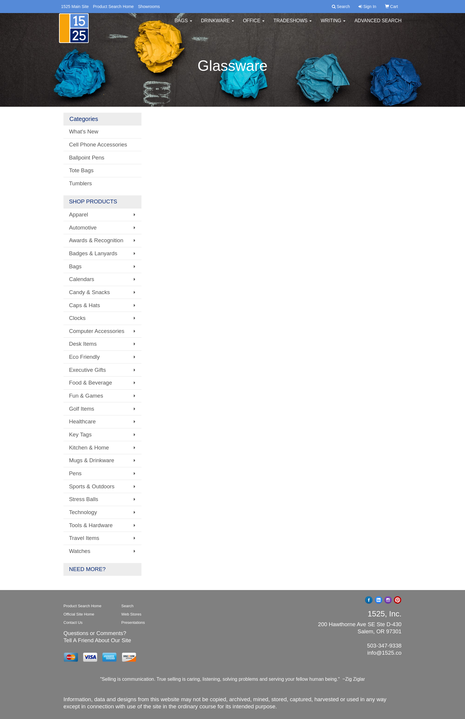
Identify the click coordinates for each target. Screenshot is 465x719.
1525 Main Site (75, 6)
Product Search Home (113, 6)
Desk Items (83, 344)
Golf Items (81, 409)
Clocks (77, 318)
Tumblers (80, 183)
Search (127, 606)
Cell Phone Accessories (98, 144)
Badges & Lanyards (93, 253)
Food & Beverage (90, 383)
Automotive (83, 227)
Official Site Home (78, 614)
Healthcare (82, 421)
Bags (183, 23)
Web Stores (131, 614)
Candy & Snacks (89, 292)
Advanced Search (378, 23)
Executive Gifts (87, 370)
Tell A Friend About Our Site (97, 640)
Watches (79, 551)
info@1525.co (384, 653)
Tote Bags (81, 170)
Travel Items (84, 538)
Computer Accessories (97, 331)
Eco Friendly (84, 357)
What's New (83, 131)
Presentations (133, 622)
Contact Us (72, 622)
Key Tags (80, 434)
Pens (75, 473)
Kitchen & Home (89, 447)
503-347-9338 (384, 646)
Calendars (81, 279)
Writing (333, 23)
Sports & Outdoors (91, 486)
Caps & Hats (84, 305)
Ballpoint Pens (86, 157)
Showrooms (149, 6)
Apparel (78, 214)
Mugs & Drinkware (91, 460)
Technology (83, 512)
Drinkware (217, 23)
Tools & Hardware (91, 525)
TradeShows (292, 23)
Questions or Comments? (94, 633)
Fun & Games (86, 396)
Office (254, 23)
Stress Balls (83, 499)
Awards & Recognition (96, 240)
